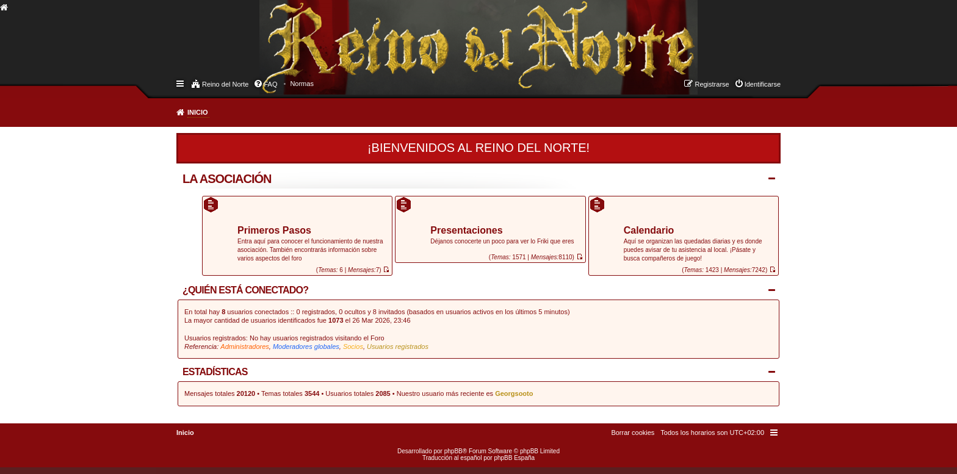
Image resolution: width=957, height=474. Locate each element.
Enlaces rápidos (181, 83)
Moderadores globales (306, 346)
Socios (353, 346)
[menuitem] (302, 83)
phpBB (453, 451)
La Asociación (227, 178)
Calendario (649, 230)
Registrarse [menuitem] (712, 84)
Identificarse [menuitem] (763, 84)
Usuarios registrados (397, 346)
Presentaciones (466, 230)
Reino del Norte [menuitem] (225, 84)
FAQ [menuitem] (270, 84)
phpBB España (514, 457)
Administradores (244, 346)
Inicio (197, 112)
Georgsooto (514, 393)
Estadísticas (215, 372)
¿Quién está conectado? (245, 290)
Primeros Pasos (274, 230)
